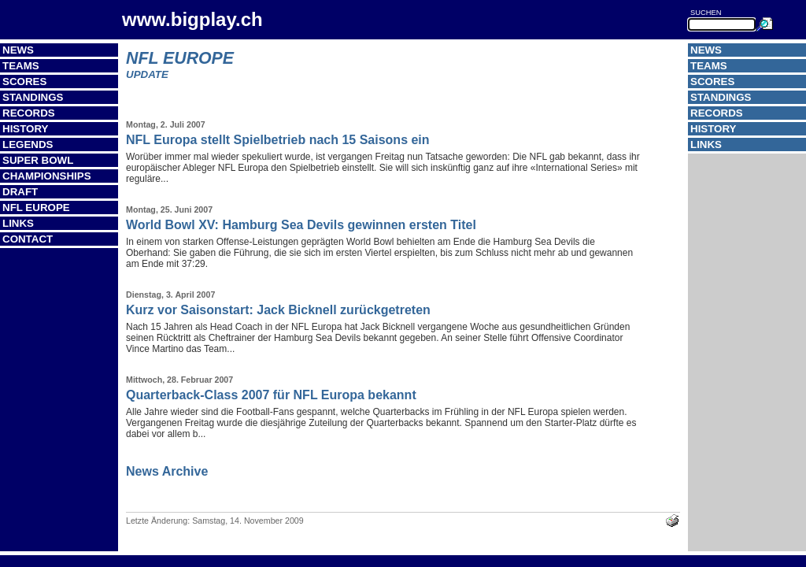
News (18, 50)
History (25, 129)
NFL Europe (36, 207)
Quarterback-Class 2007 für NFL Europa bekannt (271, 395)
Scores (24, 81)
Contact (27, 239)
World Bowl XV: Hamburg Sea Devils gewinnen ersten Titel (301, 225)
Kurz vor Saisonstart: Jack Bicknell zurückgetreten (278, 310)
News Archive (167, 471)
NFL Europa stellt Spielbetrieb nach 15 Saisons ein (278, 139)
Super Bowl (37, 160)
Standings (33, 97)
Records (28, 113)
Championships (46, 176)
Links (18, 223)
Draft (20, 192)
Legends (27, 144)
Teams (20, 66)
